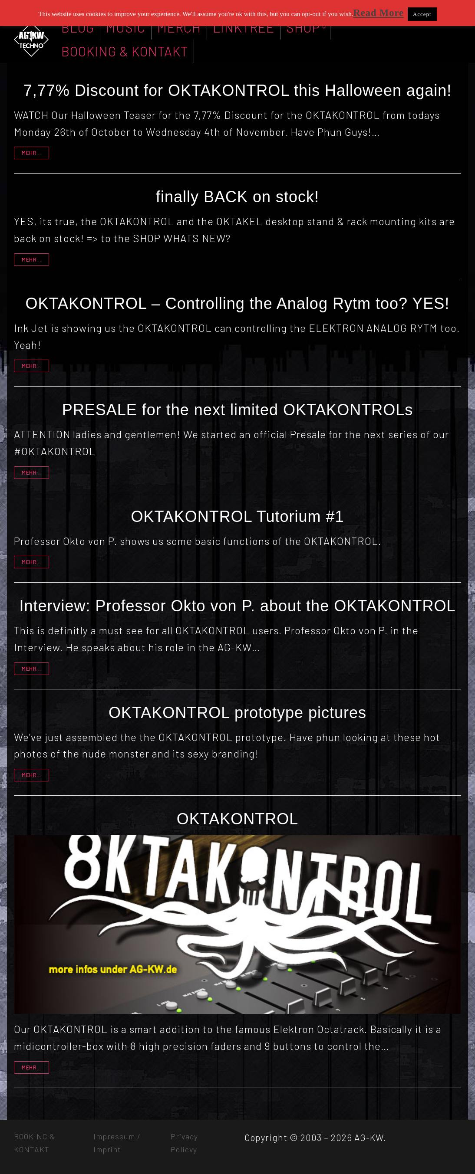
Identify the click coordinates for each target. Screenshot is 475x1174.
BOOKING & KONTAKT (34, 1142)
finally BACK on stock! (237, 197)
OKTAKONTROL (237, 819)
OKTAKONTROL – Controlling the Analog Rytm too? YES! (238, 303)
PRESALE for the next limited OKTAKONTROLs (237, 410)
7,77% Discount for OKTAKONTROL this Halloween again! (237, 90)
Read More (378, 12)
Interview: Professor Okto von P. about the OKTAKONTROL (237, 606)
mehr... (31, 152)
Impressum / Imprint (117, 1142)
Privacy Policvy (184, 1142)
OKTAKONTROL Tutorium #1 (237, 516)
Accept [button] (422, 14)
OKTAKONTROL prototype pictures (237, 712)
